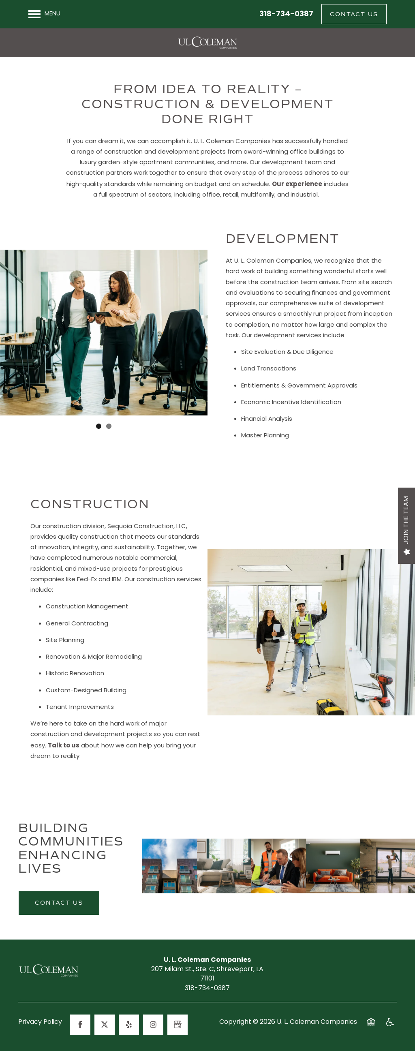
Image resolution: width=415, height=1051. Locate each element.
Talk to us (63, 746)
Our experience (297, 184)
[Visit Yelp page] (129, 1025)
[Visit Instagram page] (153, 1025)
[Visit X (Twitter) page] (104, 1025)
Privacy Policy (40, 1022)
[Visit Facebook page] (80, 1025)
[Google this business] (177, 1025)
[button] (354, 14)
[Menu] (44, 14)
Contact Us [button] (59, 902)
